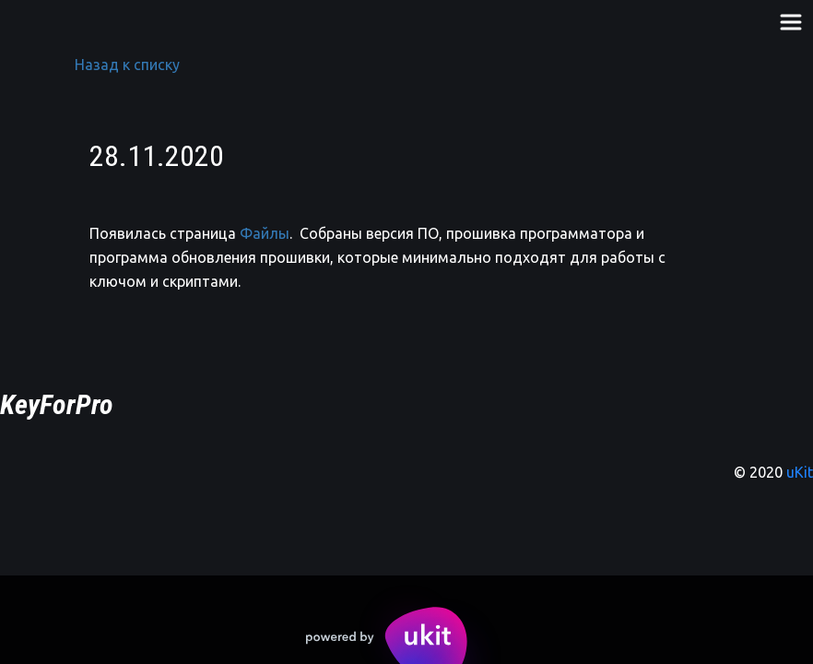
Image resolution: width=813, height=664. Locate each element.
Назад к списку (127, 64)
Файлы (264, 233)
